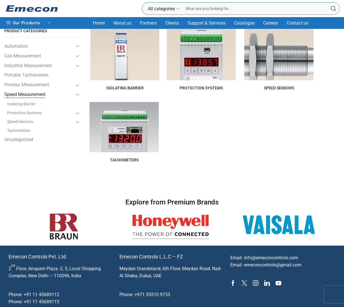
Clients (172, 23)
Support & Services (206, 23)
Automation (16, 46)
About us (122, 23)
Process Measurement (26, 84)
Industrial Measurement (28, 65)
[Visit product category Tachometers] (266, 54)
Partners (148, 23)
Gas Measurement (22, 56)
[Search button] (333, 9)
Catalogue (244, 23)
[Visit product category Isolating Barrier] (111, 54)
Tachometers (18, 130)
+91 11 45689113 (41, 289)
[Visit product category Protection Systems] (163, 54)
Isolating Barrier (21, 104)
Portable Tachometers (26, 75)
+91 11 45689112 (41, 281)
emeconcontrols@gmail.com (273, 252)
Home (99, 23)
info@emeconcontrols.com (271, 245)
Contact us (297, 23)
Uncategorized (18, 139)
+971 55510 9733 (152, 281)
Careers (270, 23)
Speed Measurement (25, 94)
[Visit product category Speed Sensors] (215, 54)
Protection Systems (24, 113)
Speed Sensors (20, 121)
